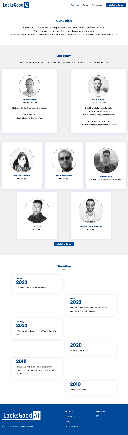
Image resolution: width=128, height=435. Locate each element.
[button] (64, 244)
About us (69, 411)
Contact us (70, 416)
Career (68, 421)
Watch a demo (71, 426)
